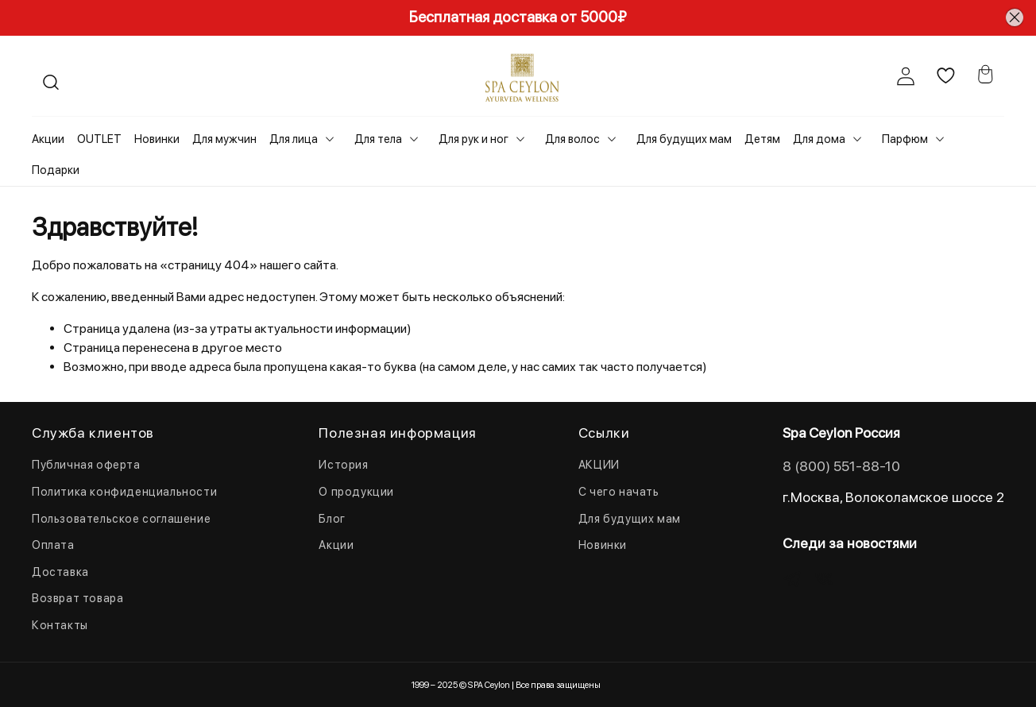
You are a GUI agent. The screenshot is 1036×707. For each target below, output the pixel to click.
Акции (48, 139)
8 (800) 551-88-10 (841, 466)
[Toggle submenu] (330, 139)
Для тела (378, 139)
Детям (762, 139)
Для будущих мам (684, 139)
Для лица (293, 139)
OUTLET (99, 139)
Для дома (819, 139)
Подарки (55, 170)
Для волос (572, 139)
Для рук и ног (473, 139)
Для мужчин (224, 139)
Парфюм (905, 139)
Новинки (157, 139)
